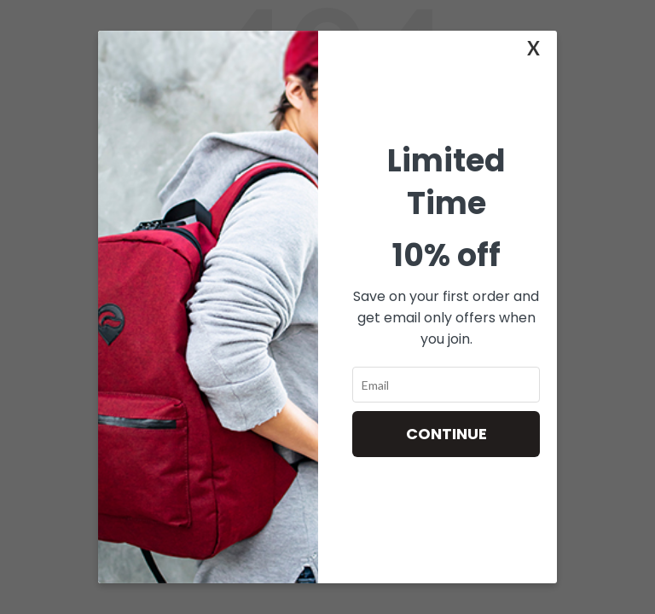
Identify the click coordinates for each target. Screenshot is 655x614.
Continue (446, 433)
